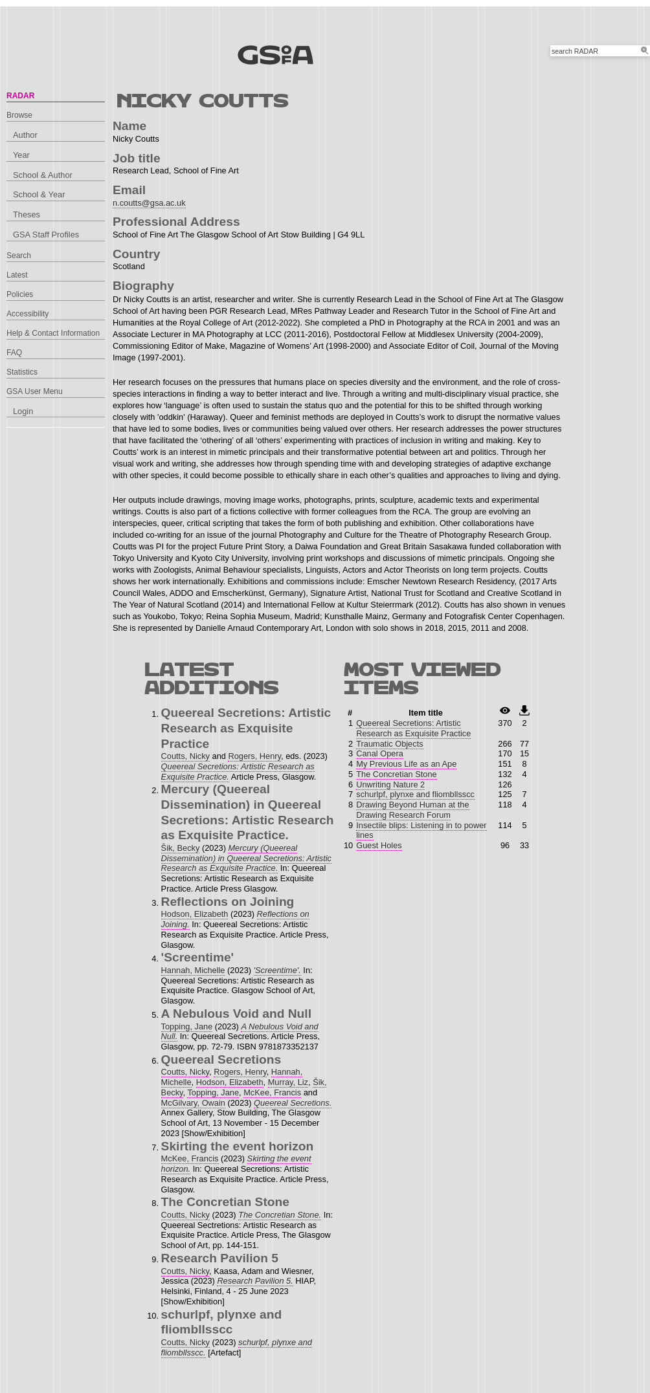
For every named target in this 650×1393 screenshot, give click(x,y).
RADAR (20, 95)
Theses (26, 214)
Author (25, 135)
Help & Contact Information (53, 333)
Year (21, 155)
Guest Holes (378, 845)
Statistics (22, 372)
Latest (17, 275)
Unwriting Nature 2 (390, 784)
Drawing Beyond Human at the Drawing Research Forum (412, 810)
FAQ (14, 352)
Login (23, 411)
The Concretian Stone (396, 774)
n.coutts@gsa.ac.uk (149, 203)
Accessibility (27, 313)
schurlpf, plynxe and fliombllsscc (415, 794)
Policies (19, 294)
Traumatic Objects (389, 744)
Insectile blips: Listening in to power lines (421, 830)
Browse (19, 115)
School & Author (43, 175)
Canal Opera (379, 753)
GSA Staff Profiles (46, 234)
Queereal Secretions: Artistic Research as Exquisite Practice (413, 728)
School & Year (39, 194)
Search (18, 255)
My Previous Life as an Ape (406, 764)
